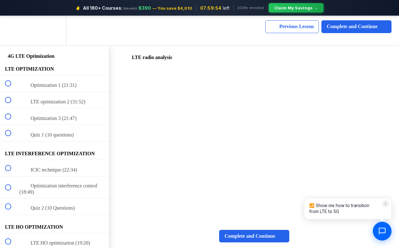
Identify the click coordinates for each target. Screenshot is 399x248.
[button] (11, 30)
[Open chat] (382, 231)
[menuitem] (54, 30)
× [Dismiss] (385, 203)
